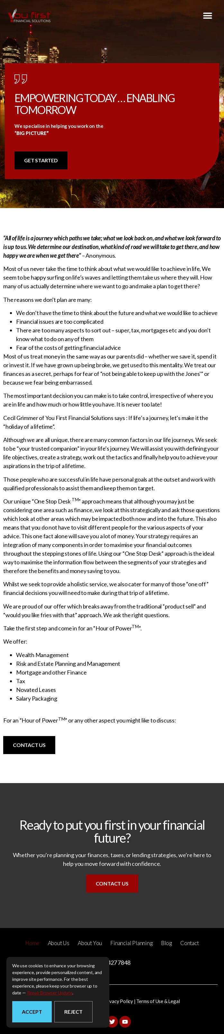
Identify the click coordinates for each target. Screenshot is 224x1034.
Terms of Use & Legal (158, 1001)
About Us (58, 943)
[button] (207, 15)
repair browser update (50, 992)
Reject (73, 1012)
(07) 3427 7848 (112, 962)
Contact (189, 943)
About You (90, 943)
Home (32, 943)
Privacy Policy (118, 1001)
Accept (32, 1012)
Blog (166, 943)
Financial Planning (131, 943)
